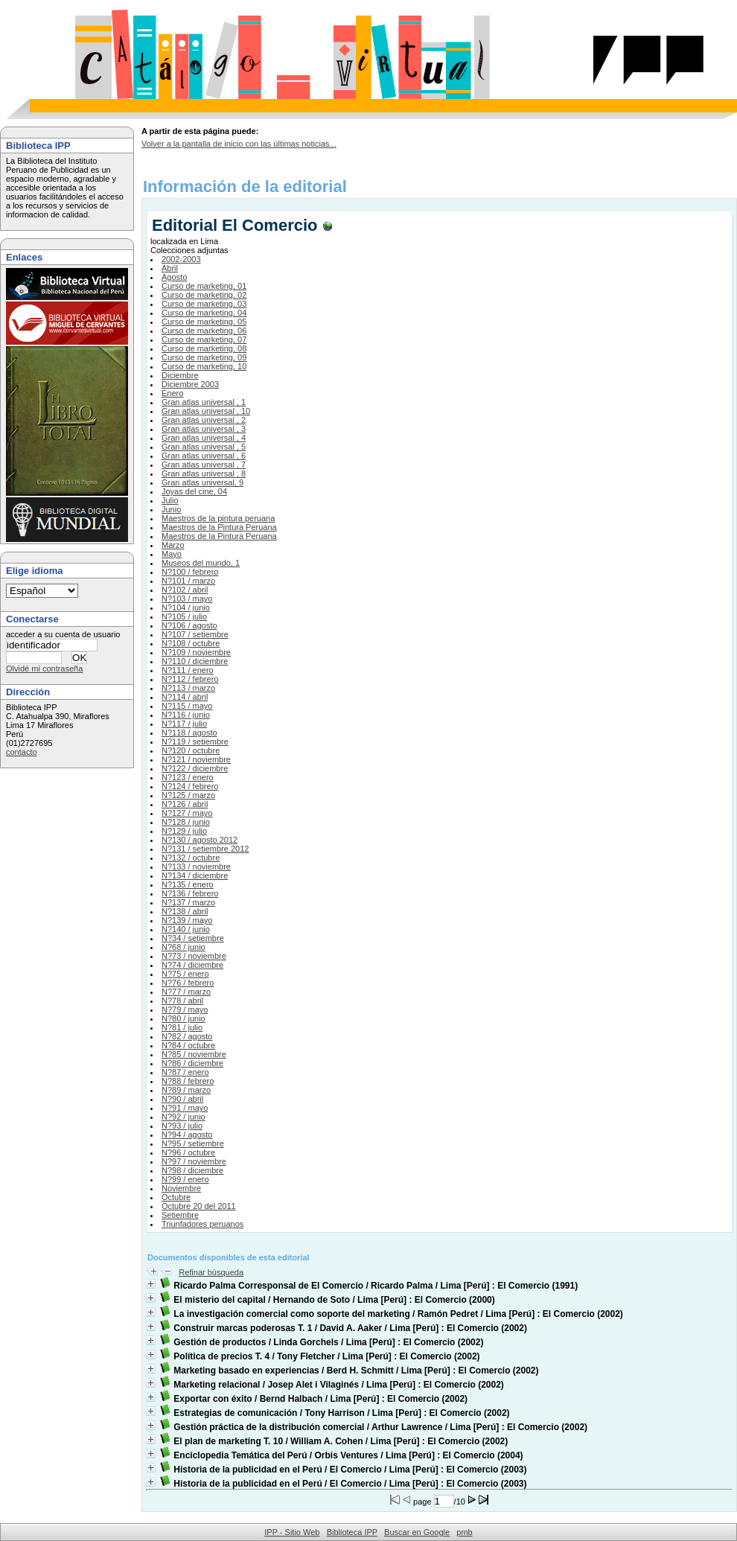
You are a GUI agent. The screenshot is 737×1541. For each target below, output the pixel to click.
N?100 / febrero (190, 571)
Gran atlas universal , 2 (204, 419)
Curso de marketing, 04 (204, 312)
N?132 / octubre (191, 857)
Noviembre (181, 1188)
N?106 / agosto (189, 625)
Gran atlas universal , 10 (206, 410)
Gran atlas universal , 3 (204, 428)
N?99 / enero (185, 1179)
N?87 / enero (185, 1072)
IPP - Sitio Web (291, 1532)
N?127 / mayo (187, 812)
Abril (170, 268)
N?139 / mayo (187, 920)
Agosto (174, 276)
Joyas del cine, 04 (194, 491)
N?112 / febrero (190, 678)
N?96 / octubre (188, 1152)
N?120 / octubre (191, 750)
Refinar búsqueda (211, 1272)
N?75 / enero (185, 973)
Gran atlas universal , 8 (204, 473)
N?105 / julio (184, 616)
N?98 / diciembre (192, 1170)
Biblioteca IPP (352, 1532)
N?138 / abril (185, 911)
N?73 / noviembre (194, 955)
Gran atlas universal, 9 (202, 482)
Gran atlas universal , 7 (204, 464)
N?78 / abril (182, 1000)
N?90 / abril (182, 1098)
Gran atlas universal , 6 (204, 455)
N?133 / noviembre (196, 866)
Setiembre (180, 1214)
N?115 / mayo (187, 705)
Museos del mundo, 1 (201, 562)
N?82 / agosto (187, 1036)
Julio (170, 500)
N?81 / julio (182, 1027)
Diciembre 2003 (190, 384)
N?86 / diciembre (192, 1063)
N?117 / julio (184, 723)
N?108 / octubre (191, 643)
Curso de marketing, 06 (204, 330)
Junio (171, 509)
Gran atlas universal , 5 (204, 446)
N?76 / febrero (188, 982)
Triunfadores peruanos (202, 1223)
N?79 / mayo (185, 1009)
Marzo (173, 544)
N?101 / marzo (188, 580)
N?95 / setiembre (193, 1143)
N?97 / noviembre (194, 1161)
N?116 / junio (186, 714)
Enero (172, 393)
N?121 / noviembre (196, 759)
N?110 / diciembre (195, 661)
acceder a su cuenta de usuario (63, 634)
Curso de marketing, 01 (204, 285)
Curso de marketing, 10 (204, 366)
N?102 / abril (185, 589)
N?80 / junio (183, 1018)
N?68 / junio (183, 946)
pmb (464, 1532)
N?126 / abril (185, 804)
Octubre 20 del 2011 (199, 1206)
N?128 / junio (186, 821)
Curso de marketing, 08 (204, 348)
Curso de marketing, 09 (204, 357)
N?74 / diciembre (192, 964)
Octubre (176, 1197)
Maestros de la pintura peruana (218, 518)
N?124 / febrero (190, 786)
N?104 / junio (186, 607)
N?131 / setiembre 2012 (205, 848)
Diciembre (180, 375)
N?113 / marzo (188, 687)
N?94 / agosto (187, 1134)
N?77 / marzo (186, 991)
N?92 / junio (183, 1116)
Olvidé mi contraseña (44, 668)
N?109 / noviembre (196, 652)
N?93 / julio (182, 1125)
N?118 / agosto (189, 732)
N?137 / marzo (188, 902)
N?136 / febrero (190, 893)
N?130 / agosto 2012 (199, 839)
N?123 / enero (188, 777)
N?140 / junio (186, 929)
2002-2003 (181, 259)
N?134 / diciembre (195, 875)
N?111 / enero (188, 670)
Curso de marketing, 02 (204, 294)
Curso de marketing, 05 (204, 321)
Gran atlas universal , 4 (204, 437)
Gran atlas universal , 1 (204, 402)
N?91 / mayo (185, 1107)
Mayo (172, 553)
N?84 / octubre (188, 1045)
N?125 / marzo (188, 795)
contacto (21, 751)
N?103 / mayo (187, 598)
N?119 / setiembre (195, 741)
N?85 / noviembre (194, 1054)
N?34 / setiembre (193, 938)
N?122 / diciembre (195, 768)
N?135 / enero (188, 884)
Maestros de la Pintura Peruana (219, 527)
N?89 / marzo (186, 1089)
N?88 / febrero (188, 1080)
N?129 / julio (184, 830)
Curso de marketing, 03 (204, 303)
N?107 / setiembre (195, 634)
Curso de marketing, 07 (204, 339)
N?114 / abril (185, 696)
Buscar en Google (417, 1532)
